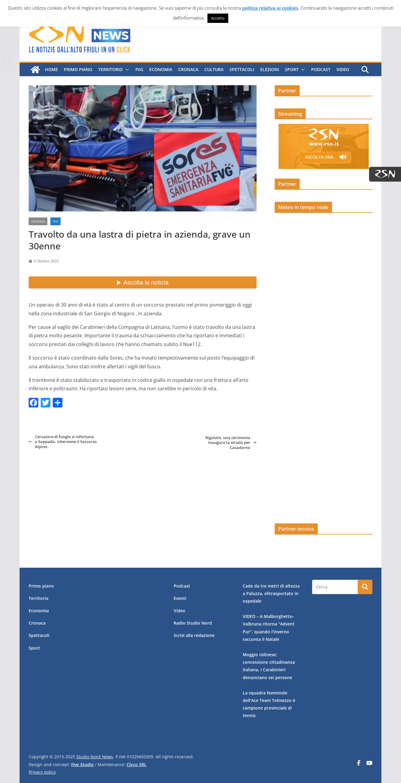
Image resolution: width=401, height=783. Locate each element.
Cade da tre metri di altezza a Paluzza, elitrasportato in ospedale (271, 593)
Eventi (180, 598)
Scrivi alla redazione (194, 635)
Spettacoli (241, 69)
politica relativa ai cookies (270, 8)
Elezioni (269, 69)
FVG (139, 69)
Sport (291, 69)
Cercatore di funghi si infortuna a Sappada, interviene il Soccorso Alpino (63, 441)
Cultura (213, 69)
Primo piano (78, 69)
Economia (160, 69)
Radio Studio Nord (193, 623)
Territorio (110, 69)
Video (342, 69)
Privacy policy (42, 772)
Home (51, 69)
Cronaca (188, 69)
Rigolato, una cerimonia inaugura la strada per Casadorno (231, 442)
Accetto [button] (218, 18)
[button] (126, 69)
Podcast (320, 69)
